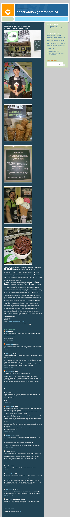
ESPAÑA (23, 321)
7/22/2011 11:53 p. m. (8, 447)
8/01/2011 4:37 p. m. (8, 495)
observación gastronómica (37, 12)
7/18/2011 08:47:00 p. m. (23, 324)
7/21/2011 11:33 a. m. (8, 402)
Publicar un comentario (9, 508)
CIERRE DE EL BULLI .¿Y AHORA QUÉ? (56, 40)
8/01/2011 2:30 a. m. (8, 469)
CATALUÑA (18, 321)
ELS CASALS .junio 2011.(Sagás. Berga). (56, 45)
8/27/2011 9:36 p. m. (8, 505)
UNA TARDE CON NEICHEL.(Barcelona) (56, 43)
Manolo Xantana (10, 435)
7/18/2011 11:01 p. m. (8, 349)
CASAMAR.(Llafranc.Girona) (53, 51)
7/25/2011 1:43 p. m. (8, 462)
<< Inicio (6, 513)
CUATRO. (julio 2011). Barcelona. (54, 35)
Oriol (7, 331)
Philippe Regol (9, 344)
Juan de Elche (9, 371)
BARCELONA (12, 321)
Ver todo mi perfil (50, 29)
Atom (20, 511)
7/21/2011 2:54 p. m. (8, 431)
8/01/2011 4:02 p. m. (8, 485)
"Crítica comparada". (51, 41)
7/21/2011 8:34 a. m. (8, 385)
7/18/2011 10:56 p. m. (8, 340)
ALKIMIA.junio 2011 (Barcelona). (54, 50)
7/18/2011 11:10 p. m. (8, 367)
